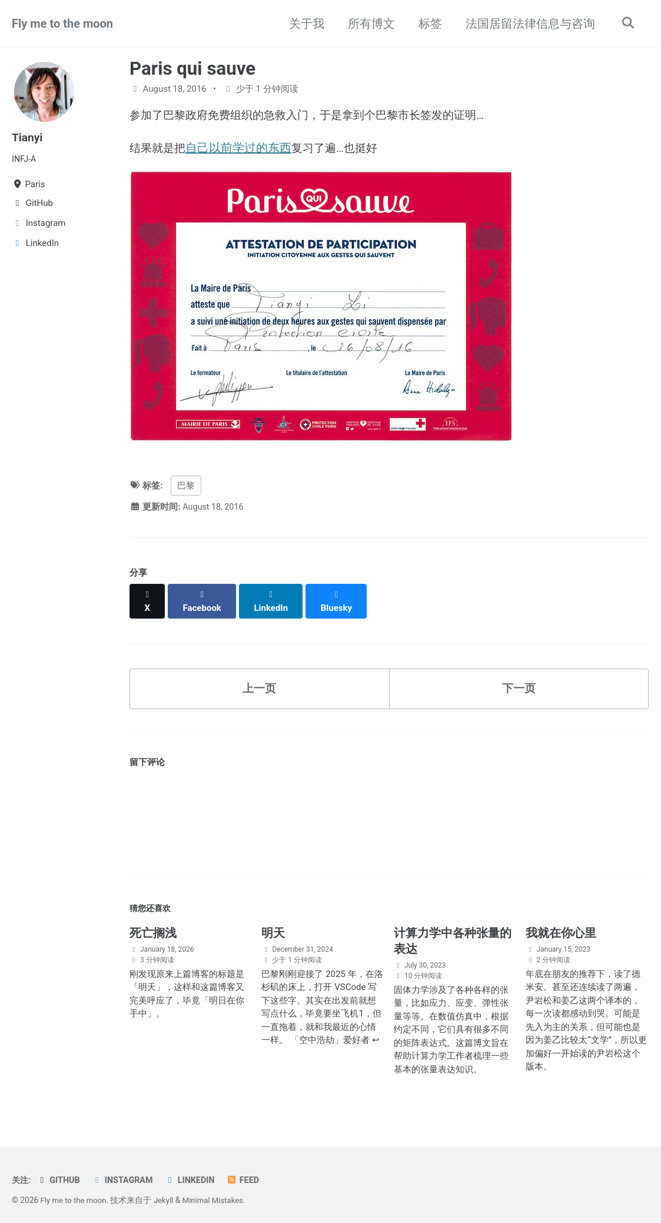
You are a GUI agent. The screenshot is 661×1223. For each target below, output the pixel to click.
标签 (427, 23)
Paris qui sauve (192, 68)
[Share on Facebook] (203, 597)
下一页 (518, 680)
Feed (250, 1173)
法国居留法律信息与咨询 (527, 23)
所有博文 (368, 23)
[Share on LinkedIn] (273, 597)
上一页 (259, 680)
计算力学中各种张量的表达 (452, 934)
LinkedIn (196, 1173)
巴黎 (186, 488)
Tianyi (28, 137)
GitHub (60, 1173)
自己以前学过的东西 (241, 149)
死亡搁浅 (153, 926)
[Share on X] (147, 597)
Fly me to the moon (62, 23)
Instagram (126, 1173)
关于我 (303, 23)
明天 (273, 926)
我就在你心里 (561, 926)
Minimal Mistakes (218, 1193)
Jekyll (167, 1193)
